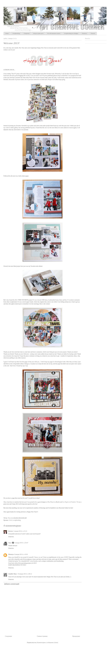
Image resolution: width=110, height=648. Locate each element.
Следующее (8, 636)
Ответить (11, 536)
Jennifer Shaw (12, 574)
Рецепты (84, 33)
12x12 (10, 520)
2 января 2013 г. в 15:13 (20, 531)
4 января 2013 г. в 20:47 (21, 543)
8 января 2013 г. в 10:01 (21, 554)
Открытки (27, 33)
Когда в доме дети (38, 33)
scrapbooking (17, 520)
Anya (10, 543)
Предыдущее (76, 636)
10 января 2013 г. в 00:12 (25, 574)
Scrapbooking (16, 33)
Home (7, 33)
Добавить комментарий (11, 584)
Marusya (11, 554)
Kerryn (10, 531)
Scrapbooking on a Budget (71, 33)
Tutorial (93, 33)
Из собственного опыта (53, 33)
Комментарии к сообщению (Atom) (47, 642)
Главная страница (42, 636)
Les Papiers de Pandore (69, 502)
